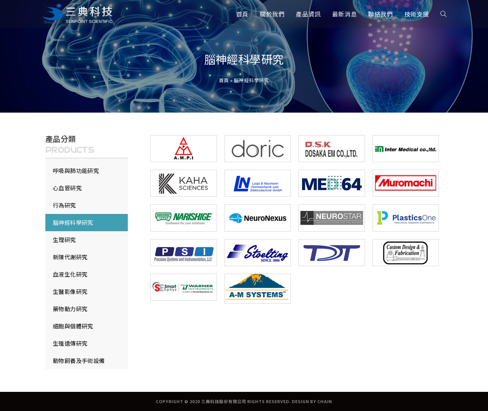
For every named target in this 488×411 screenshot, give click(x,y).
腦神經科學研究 (73, 222)
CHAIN (324, 401)
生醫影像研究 (70, 291)
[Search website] (443, 14)
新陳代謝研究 (70, 257)
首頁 (224, 80)
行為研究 (64, 205)
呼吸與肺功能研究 (76, 171)
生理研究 (64, 240)
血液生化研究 (70, 274)
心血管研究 (67, 188)
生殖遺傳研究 (70, 343)
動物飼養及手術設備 (79, 360)
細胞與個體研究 (73, 326)
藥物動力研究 (70, 309)
